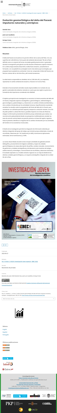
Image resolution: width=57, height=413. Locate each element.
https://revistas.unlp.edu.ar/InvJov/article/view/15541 (33, 295)
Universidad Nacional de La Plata (28, 383)
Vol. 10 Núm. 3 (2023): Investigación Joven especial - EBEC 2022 (31, 13)
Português (6, 335)
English (5, 329)
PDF (5, 245)
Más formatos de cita (8, 299)
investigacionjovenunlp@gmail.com (18, 388)
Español (5, 332)
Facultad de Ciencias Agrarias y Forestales (28, 384)
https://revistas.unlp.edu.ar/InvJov (28, 378)
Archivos (10, 13)
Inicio (4, 13)
